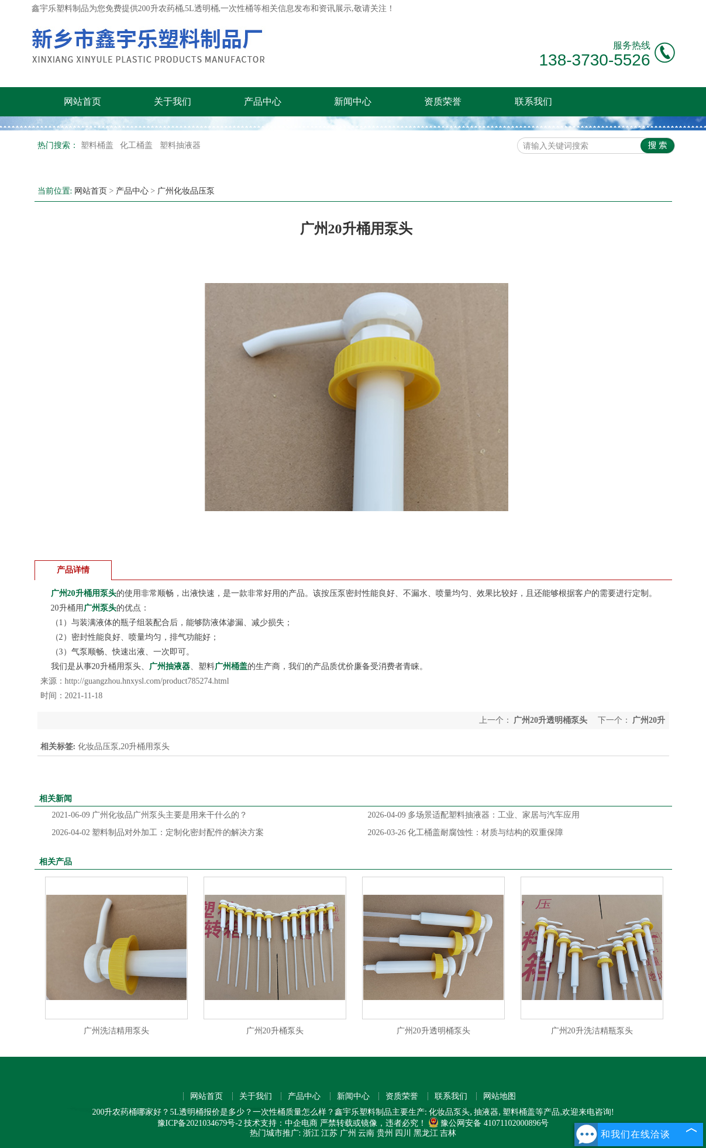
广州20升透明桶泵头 (551, 720)
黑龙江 (426, 1133)
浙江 (311, 1133)
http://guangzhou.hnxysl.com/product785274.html (147, 681)
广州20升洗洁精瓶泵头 (592, 1030)
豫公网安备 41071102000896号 (488, 1123)
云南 (366, 1133)
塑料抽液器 (180, 145)
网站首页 (82, 101)
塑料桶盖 (98, 145)
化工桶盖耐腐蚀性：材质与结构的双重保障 (466, 832)
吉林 (448, 1133)
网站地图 (499, 1096)
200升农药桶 (160, 8)
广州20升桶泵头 (275, 1030)
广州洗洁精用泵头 (116, 1030)
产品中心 (262, 101)
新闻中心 (352, 101)
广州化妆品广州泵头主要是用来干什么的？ (150, 815)
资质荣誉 (443, 101)
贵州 (385, 1133)
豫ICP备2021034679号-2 (199, 1123)
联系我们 (533, 101)
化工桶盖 (137, 145)
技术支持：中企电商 (281, 1123)
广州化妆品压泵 (186, 191)
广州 (348, 1133)
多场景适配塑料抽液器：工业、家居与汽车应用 (474, 815)
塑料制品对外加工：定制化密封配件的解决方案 (158, 832)
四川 (403, 1133)
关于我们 (172, 101)
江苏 (329, 1133)
